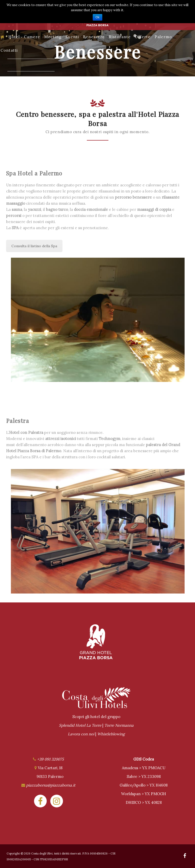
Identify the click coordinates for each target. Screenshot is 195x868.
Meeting (52, 36)
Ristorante (120, 36)
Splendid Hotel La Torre (80, 725)
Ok (97, 17)
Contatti (9, 50)
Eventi (72, 36)
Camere (32, 36)
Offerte (143, 36)
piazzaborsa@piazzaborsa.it (50, 785)
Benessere (94, 36)
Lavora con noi (81, 734)
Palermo (163, 36)
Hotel (15, 36)
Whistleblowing (111, 734)
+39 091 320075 (50, 759)
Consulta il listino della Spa (34, 246)
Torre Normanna (119, 725)
